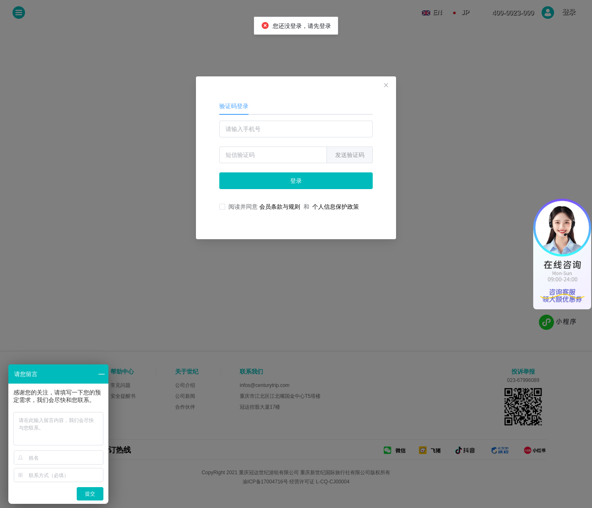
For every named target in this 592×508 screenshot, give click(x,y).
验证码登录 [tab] (233, 106)
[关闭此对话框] (386, 86)
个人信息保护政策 (335, 206)
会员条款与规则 (279, 206)
